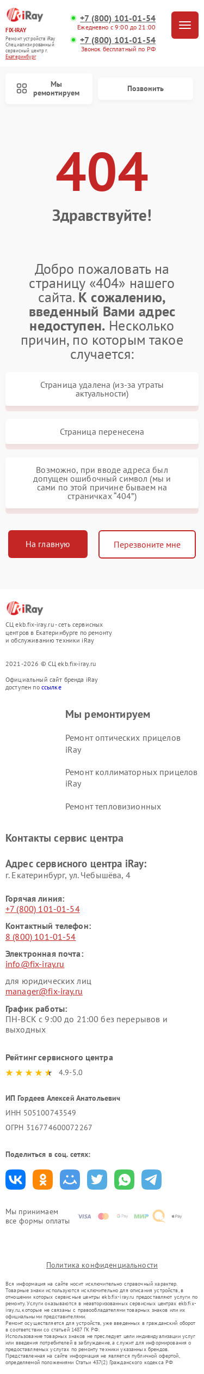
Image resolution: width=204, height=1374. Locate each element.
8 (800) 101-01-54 (40, 936)
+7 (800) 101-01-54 (118, 18)
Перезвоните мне (147, 544)
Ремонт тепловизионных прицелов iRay (113, 812)
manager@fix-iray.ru (44, 991)
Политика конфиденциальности (102, 1265)
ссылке (51, 687)
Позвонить (145, 88)
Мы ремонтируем (47, 88)
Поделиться (15, 1179)
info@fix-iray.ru (34, 963)
